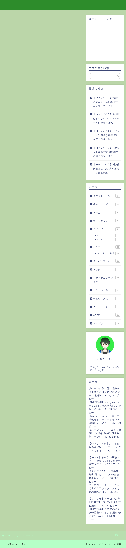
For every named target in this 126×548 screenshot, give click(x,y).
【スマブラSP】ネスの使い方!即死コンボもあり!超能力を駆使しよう (105, 474)
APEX (106, 315)
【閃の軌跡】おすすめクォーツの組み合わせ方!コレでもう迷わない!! (105, 405)
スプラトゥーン (106, 196)
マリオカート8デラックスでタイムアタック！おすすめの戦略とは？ (104, 488)
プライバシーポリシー (17, 544)
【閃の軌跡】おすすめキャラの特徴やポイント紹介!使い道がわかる (105, 512)
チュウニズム (106, 298)
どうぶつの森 (106, 290)
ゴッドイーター (106, 306)
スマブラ (106, 323)
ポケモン (106, 247)
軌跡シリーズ (106, 204)
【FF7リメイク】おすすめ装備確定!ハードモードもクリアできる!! (105, 447)
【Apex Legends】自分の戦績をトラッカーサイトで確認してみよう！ (104, 419)
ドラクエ (106, 269)
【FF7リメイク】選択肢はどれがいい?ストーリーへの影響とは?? (106, 118)
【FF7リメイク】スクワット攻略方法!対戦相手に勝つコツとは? (106, 152)
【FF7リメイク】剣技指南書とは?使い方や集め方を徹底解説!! (106, 168)
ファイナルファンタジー (106, 279)
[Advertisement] (105, 41)
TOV (108, 239)
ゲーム (106, 212)
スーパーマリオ (106, 261)
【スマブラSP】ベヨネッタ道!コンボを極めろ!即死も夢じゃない (105, 433)
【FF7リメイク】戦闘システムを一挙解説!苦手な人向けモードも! (106, 102)
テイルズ (106, 229)
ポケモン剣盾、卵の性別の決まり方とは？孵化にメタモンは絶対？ (104, 392)
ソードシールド (108, 253)
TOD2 (108, 235)
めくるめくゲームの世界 (63, 4)
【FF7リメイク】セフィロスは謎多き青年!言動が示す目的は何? (106, 135)
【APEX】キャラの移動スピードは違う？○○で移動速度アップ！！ (105, 461)
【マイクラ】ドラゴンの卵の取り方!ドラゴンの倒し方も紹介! (105, 502)
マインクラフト (106, 220)
